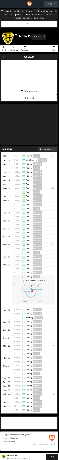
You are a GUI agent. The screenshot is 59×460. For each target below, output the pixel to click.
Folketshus (13, 48)
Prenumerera (29, 91)
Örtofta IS (42, 160)
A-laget (36, 156)
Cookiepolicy (9, 441)
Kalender (25, 48)
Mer (53, 48)
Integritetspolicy (10, 438)
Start (4, 48)
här (23, 14)
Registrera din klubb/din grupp (16, 434)
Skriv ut (29, 98)
